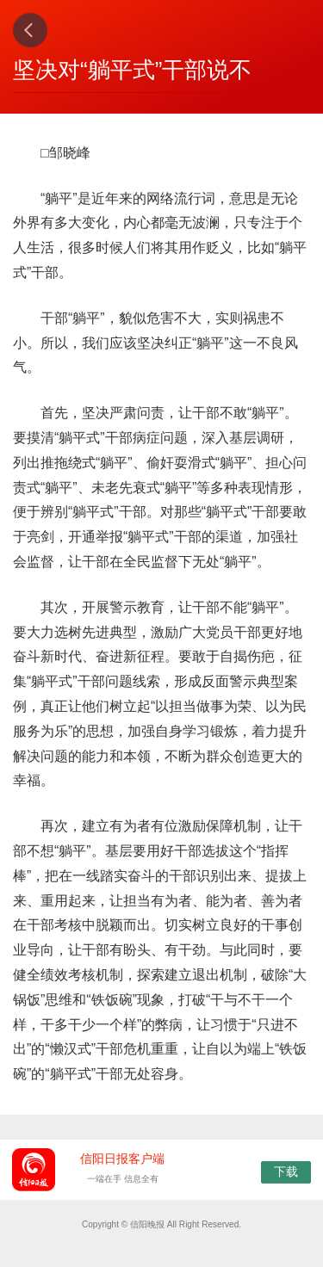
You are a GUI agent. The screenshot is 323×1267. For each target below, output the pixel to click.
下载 (286, 1171)
